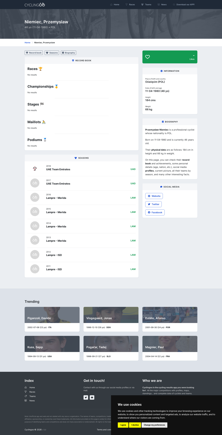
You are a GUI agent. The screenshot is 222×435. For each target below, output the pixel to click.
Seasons (52, 52)
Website (154, 196)
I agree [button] (123, 425)
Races (32, 392)
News (32, 400)
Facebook (155, 212)
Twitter (153, 204)
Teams (32, 396)
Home (27, 42)
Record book (33, 52)
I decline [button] (135, 425)
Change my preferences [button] (154, 425)
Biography (68, 52)
